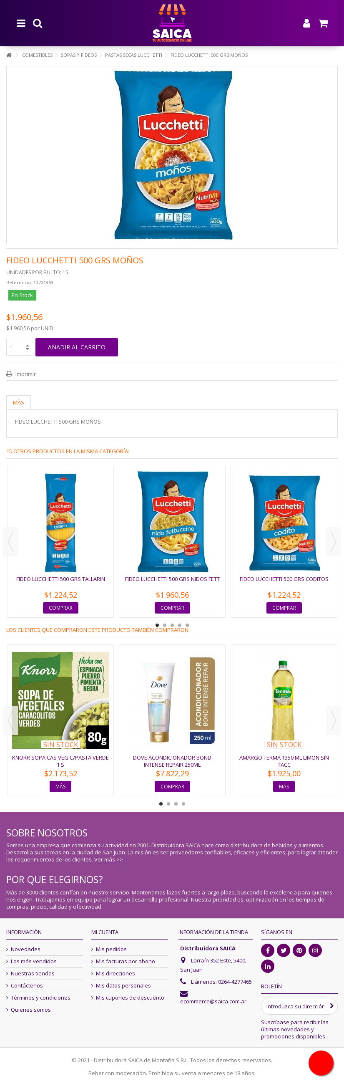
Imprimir (25, 374)
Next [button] (333, 541)
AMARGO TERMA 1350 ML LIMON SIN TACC (284, 761)
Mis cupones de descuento (130, 997)
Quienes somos (31, 1009)
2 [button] (164, 625)
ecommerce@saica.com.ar (213, 1001)
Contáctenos (27, 985)
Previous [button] (10, 541)
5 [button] (187, 625)
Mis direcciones (115, 973)
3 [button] (172, 625)
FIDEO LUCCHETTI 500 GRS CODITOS (284, 579)
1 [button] (157, 625)
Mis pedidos (111, 949)
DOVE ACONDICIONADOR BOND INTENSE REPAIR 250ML (172, 761)
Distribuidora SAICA (208, 948)
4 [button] (179, 625)
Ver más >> (108, 859)
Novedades (25, 949)
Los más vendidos (34, 961)
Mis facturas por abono (125, 961)
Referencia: (19, 282)
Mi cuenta (104, 932)
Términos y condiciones (40, 997)
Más (18, 402)
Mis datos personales (123, 985)
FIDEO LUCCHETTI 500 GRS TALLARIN (60, 579)
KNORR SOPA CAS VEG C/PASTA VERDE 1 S (60, 761)
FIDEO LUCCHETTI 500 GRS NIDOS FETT (172, 579)
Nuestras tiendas (33, 973)
